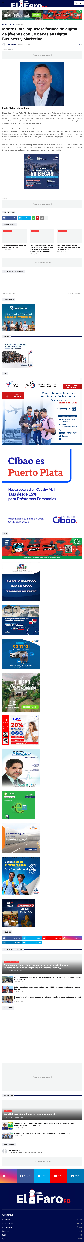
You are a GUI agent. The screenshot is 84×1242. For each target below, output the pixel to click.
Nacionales (19, 24)
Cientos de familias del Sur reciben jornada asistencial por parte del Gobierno (68, 247)
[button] (3, 3)
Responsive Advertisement (42, 55)
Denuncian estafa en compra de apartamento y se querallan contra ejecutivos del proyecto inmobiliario (48, 998)
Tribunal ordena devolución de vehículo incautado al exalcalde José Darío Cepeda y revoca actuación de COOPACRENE (41, 248)
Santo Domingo (42, 1223)
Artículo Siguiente (74, 293)
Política (42, 1235)
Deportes (42, 1231)
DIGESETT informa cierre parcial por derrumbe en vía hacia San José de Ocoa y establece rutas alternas (47, 978)
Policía (42, 1239)
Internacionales (42, 1227)
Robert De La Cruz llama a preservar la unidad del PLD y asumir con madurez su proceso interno (47, 988)
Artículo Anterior (9, 293)
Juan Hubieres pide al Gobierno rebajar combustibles (14, 246)
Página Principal (8, 24)
